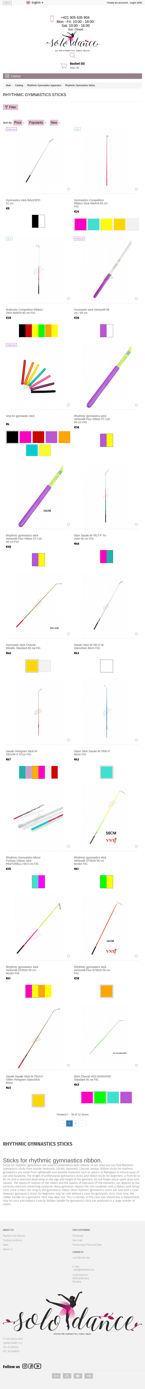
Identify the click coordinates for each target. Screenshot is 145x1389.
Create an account (117, 2)
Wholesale (77, 1235)
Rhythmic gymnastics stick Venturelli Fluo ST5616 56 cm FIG (92, 970)
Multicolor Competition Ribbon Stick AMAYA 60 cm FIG (24, 311)
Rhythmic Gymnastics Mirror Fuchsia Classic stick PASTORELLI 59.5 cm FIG (23, 860)
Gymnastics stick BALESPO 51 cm (23, 202)
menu (7, 2)
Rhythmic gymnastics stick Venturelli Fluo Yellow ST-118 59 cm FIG (92, 419)
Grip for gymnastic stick (20, 416)
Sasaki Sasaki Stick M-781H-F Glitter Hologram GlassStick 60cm (24, 1079)
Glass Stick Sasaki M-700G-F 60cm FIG (92, 753)
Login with (136, 2)
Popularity (36, 122)
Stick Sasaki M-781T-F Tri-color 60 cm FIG (90, 537)
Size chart (77, 1240)
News (5, 1244)
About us (7, 1249)
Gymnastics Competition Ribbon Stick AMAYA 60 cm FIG (91, 203)
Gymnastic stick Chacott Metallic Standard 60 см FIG (23, 646)
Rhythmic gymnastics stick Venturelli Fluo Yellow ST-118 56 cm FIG (24, 538)
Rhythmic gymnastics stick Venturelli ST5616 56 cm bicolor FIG (90, 860)
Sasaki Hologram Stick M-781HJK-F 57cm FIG (22, 753)
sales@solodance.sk (83, 1269)
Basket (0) (77, 63)
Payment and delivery (14, 1235)
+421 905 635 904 (75, 18)
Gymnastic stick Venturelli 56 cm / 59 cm (91, 311)
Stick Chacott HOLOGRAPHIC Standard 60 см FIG (93, 1078)
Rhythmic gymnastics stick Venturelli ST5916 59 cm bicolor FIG (22, 970)
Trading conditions (12, 1240)
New (54, 122)
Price (17, 122)
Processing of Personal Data (87, 1244)
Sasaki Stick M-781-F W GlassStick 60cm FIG (89, 646)
